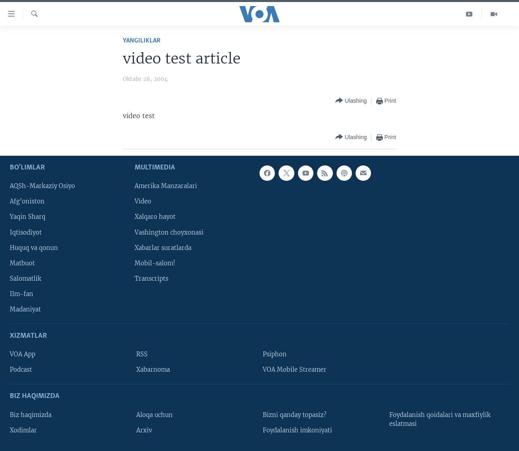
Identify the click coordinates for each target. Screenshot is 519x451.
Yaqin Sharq (27, 216)
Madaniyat (25, 309)
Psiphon (275, 354)
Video (143, 201)
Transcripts (151, 278)
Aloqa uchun (154, 415)
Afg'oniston (27, 201)
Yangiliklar (142, 40)
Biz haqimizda (30, 415)
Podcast (21, 369)
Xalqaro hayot (155, 216)
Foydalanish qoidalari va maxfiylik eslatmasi (440, 419)
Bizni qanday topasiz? (294, 415)
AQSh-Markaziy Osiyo (42, 186)
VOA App (22, 354)
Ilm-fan (21, 294)
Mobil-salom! (155, 263)
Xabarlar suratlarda (163, 247)
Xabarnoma (153, 369)
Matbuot (22, 263)
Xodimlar (23, 430)
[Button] (351, 101)
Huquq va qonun (34, 247)
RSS (142, 354)
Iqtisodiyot (26, 232)
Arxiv (144, 430)
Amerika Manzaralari (166, 186)
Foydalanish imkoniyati (297, 430)
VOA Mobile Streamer (294, 369)
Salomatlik (25, 278)
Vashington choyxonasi (169, 232)
